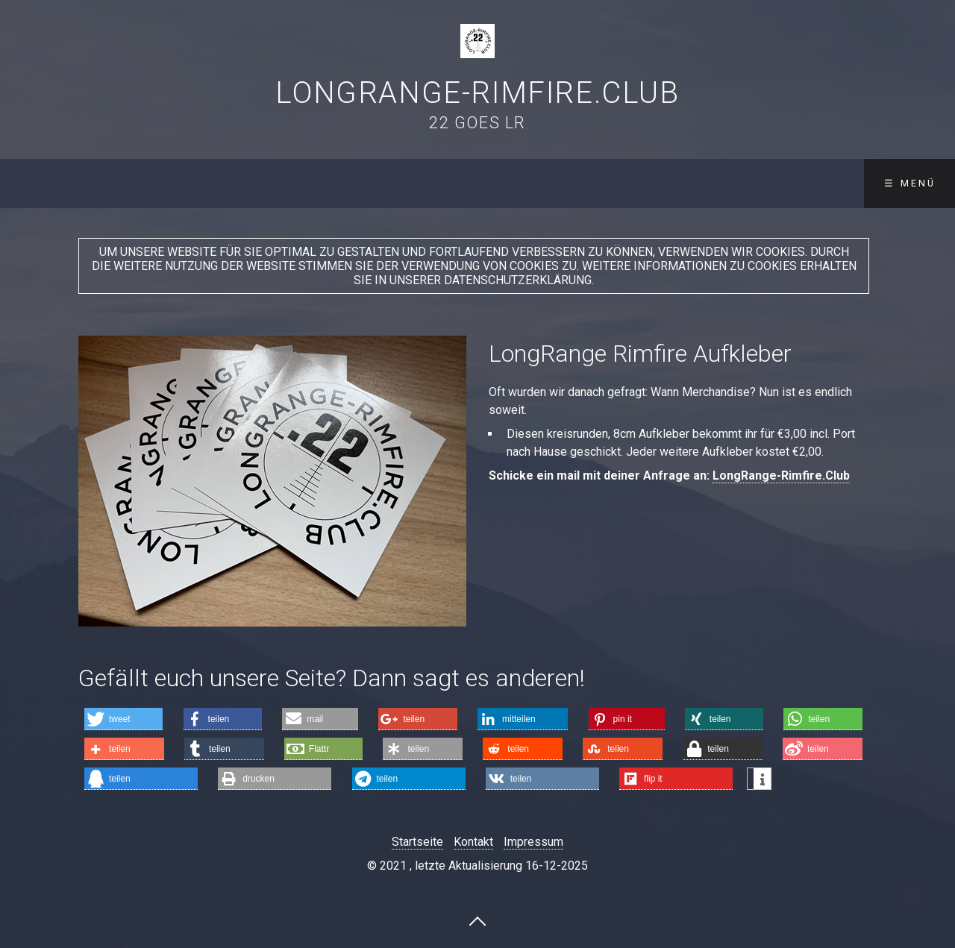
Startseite (417, 842)
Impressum (533, 842)
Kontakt (473, 842)
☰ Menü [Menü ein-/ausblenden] (910, 183)
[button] (123, 719)
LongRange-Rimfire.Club (477, 92)
